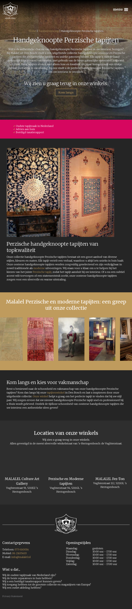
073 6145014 (22, 549)
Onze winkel (40, 396)
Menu (120, 8)
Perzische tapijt (42, 271)
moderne (39, 268)
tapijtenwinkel (56, 392)
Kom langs (66, 92)
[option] (71, 339)
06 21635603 (19, 553)
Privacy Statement (12, 596)
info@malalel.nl (21, 557)
